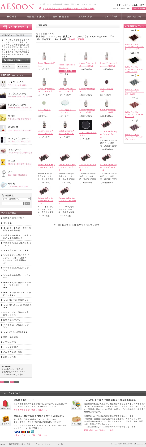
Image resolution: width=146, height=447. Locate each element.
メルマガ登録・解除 (12, 352)
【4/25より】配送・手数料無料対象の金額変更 (17, 229)
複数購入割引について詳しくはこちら (30, 410)
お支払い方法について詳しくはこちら (30, 435)
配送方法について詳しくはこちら (99, 430)
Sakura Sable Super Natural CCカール (46, 200)
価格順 (72, 39)
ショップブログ (10, 347)
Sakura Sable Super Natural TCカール (108, 167)
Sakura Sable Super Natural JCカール (67, 167)
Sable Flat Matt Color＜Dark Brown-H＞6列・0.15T (134, 46)
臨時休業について (11, 320)
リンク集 (7, 223)
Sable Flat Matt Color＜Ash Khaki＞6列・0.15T (134, 92)
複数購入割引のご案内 (14, 218)
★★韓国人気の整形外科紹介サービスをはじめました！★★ (17, 285)
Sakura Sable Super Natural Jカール (108, 134)
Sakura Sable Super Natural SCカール (67, 200)
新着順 (81, 39)
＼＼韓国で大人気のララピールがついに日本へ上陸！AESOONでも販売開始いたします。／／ (17, 259)
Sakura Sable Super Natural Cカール (87, 167)
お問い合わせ (9, 357)
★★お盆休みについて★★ (16, 250)
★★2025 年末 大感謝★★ (16, 300)
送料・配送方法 (10, 337)
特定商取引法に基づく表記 (19, 444)
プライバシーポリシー (43, 444)
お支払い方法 (9, 342)
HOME (2, 444)
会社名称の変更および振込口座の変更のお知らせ (17, 236)
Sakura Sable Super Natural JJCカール (46, 167)
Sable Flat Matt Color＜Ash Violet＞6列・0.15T (134, 137)
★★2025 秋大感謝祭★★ (15, 332)
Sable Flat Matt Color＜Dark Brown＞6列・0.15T (134, 69)
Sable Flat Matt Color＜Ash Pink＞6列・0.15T (134, 114)
